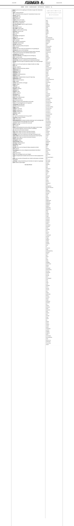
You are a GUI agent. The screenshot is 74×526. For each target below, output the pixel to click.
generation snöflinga (49, 106)
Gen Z (47, 92)
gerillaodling (48, 124)
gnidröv (14, 92)
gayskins (47, 75)
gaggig (47, 30)
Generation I (48, 105)
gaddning (47, 24)
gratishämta (48, 301)
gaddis (47, 23)
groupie (47, 344)
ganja (47, 53)
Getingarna (48, 131)
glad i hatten (15, 27)
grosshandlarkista (49, 337)
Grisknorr (47, 324)
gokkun (14, 127)
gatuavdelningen (49, 67)
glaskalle (14, 44)
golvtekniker (15, 144)
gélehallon (48, 88)
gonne (14, 148)
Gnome (14, 103)
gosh (47, 291)
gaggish (47, 31)
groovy (47, 334)
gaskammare (48, 62)
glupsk (14, 64)
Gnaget (14, 85)
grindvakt (47, 315)
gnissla (14, 97)
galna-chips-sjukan (49, 37)
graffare (47, 292)
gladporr (14, 29)
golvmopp (15, 142)
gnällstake (15, 113)
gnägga (14, 107)
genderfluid (48, 93)
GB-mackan (48, 77)
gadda (47, 21)
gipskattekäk (15, 16)
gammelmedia (48, 49)
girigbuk (14, 19)
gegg (47, 83)
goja (13, 125)
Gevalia (47, 135)
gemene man (48, 89)
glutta (14, 65)
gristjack (47, 325)
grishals (47, 322)
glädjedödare (15, 72)
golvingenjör (15, 140)
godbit (14, 118)
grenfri (47, 308)
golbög (14, 132)
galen (47, 36)
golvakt (14, 138)
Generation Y (48, 111)
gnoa (14, 100)
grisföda (47, 321)
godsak (14, 124)
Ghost (47, 137)
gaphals (47, 56)
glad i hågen (15, 28)
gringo (47, 317)
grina (47, 314)
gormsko (47, 288)
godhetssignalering (17, 120)
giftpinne (47, 142)
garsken (47, 59)
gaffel (47, 27)
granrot (47, 298)
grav (46, 304)
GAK (46, 34)
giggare (14, 9)
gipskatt (14, 15)
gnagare (14, 84)
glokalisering (15, 60)
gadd (47, 20)
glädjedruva (15, 71)
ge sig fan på (48, 82)
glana (14, 34)
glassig (14, 47)
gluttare (14, 67)
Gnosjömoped (15, 104)
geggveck (47, 86)
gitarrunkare (15, 21)
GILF (14, 14)
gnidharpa (15, 90)
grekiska (47, 305)
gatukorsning (48, 69)
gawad (47, 72)
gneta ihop (15, 87)
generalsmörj (48, 101)
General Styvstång (49, 98)
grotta (47, 338)
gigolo (14, 12)
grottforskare (48, 341)
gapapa (47, 54)
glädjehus (15, 75)
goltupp (14, 137)
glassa (14, 45)
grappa (47, 299)
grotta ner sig (48, 340)
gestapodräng (48, 126)
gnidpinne (15, 91)
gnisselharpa (15, 94)
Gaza (47, 76)
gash (47, 60)
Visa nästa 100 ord (28, 164)
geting (47, 129)
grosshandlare (48, 335)
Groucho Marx (48, 343)
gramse (47, 295)
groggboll (47, 331)
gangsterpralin (48, 52)
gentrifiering (48, 116)
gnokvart (14, 101)
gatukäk (47, 70)
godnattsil (15, 122)
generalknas (48, 99)
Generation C (48, 103)
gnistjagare (15, 98)
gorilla (14, 158)
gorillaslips (15, 161)
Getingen (47, 132)
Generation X (48, 109)
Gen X (47, 90)
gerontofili (47, 125)
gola (13, 129)
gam (47, 44)
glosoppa (14, 61)
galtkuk (47, 43)
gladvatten (15, 31)
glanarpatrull (15, 35)
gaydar (47, 73)
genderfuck (48, 95)
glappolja (14, 38)
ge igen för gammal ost (50, 79)
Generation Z (48, 112)
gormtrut (47, 289)
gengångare (48, 115)
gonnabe (14, 147)
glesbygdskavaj (16, 54)
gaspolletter (48, 63)
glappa (14, 37)
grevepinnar (48, 309)
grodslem (47, 330)
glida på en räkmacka (17, 55)
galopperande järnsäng (50, 39)
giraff (14, 18)
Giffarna (47, 139)
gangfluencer (48, 50)
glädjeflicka (15, 74)
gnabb (14, 81)
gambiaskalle (48, 47)
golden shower (16, 135)
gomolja (14, 145)
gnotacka (15, 105)
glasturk (14, 48)
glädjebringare (16, 69)
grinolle (47, 318)
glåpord (14, 68)
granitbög (47, 296)
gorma (14, 162)
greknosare (48, 307)
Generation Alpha (49, 102)
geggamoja (48, 85)
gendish (47, 96)
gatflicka (47, 66)
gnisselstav (15, 95)
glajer (14, 32)
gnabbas (14, 82)
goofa (14, 152)
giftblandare (48, 141)
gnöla (14, 114)
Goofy (14, 154)
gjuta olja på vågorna (17, 24)
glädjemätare (15, 77)
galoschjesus (48, 40)
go (13, 115)
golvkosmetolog (16, 141)
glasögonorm (15, 50)
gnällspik (14, 111)
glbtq (14, 51)
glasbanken (15, 42)
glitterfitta (15, 58)
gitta (14, 22)
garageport (48, 57)
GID (46, 138)
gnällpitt (14, 110)
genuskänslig (48, 121)
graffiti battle (48, 294)
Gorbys (14, 155)
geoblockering (48, 122)
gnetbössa (15, 88)
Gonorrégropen (16, 150)
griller (47, 311)
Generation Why (48, 108)
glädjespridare (16, 78)
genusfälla (47, 119)
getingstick (48, 134)
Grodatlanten (48, 328)
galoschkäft (48, 41)
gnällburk (15, 108)
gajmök (47, 33)
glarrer (14, 40)
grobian (47, 327)
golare (14, 131)
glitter (14, 57)
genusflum (48, 118)
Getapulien (48, 128)
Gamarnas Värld (48, 46)
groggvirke (48, 332)
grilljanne (47, 312)
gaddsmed (48, 26)
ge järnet (47, 80)
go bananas (15, 117)
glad (13, 25)
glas (13, 41)
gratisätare (48, 302)
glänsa (14, 79)
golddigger (15, 134)
